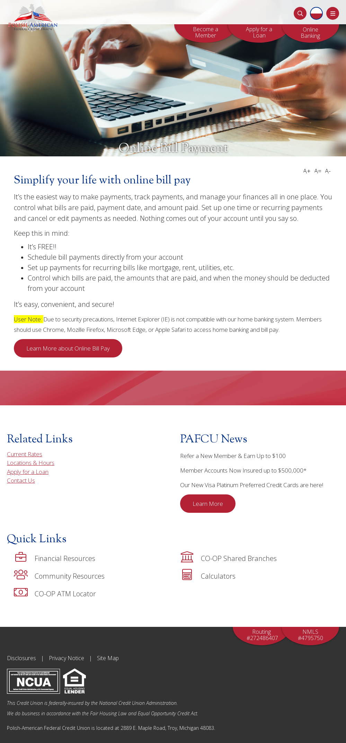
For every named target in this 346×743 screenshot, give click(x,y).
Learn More (208, 504)
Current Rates (24, 454)
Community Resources (59, 575)
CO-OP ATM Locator (55, 592)
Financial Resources (54, 557)
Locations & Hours (30, 463)
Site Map (108, 658)
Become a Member (205, 32)
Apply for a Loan (259, 32)
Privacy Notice (66, 658)
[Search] (300, 13)
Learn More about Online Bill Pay (68, 348)
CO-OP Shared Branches (228, 557)
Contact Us (21, 480)
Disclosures (21, 658)
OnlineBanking (310, 33)
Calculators (208, 575)
